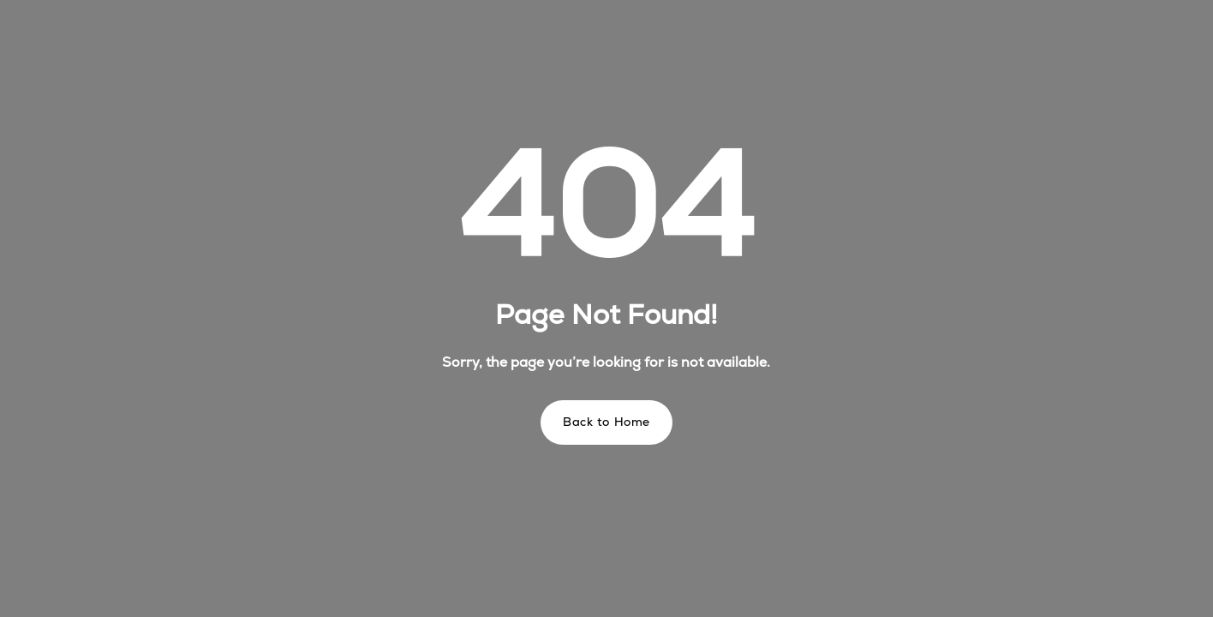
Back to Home (606, 421)
